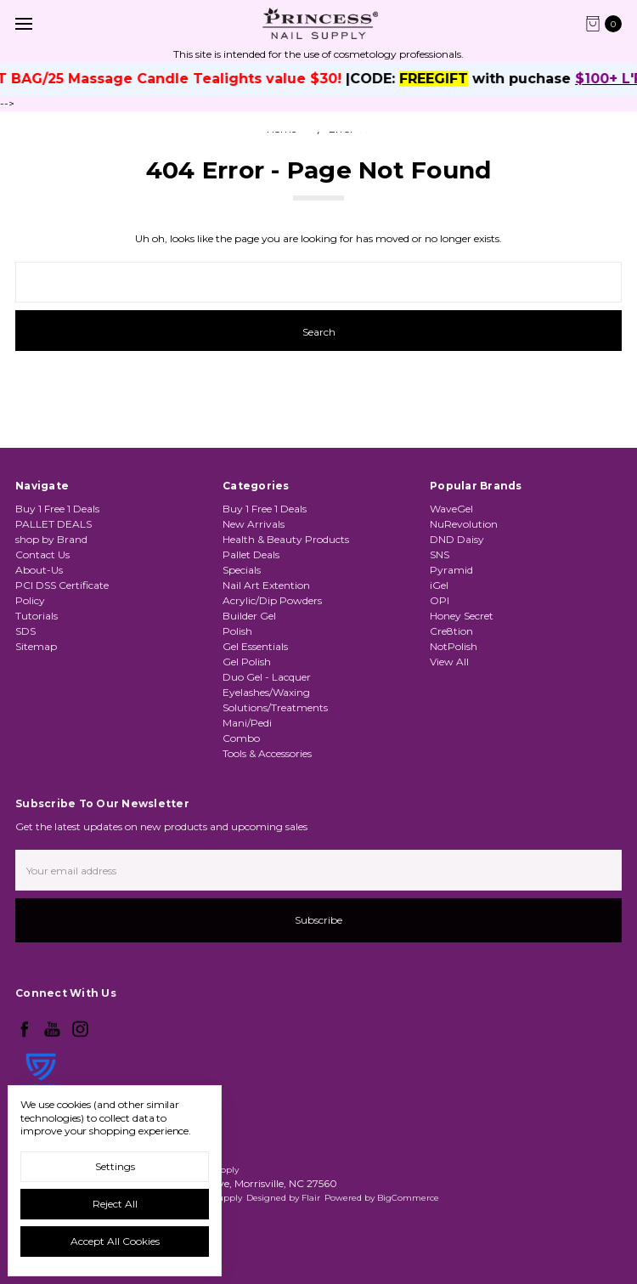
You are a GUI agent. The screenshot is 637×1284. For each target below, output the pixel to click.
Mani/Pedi (247, 722)
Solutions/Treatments (275, 707)
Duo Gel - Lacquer (267, 676)
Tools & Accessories (267, 753)
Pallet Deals (251, 554)
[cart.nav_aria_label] (607, 23)
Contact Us (42, 554)
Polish (237, 631)
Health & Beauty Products (286, 539)
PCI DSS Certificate (62, 585)
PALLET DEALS (53, 524)
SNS (439, 554)
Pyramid (451, 569)
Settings (115, 1166)
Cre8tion (451, 631)
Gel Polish (247, 661)
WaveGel (451, 508)
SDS (25, 631)
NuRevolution (464, 524)
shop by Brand (51, 539)
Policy (30, 600)
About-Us (39, 569)
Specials (242, 569)
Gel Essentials (255, 646)
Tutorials (36, 615)
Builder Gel (249, 615)
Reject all (115, 1203)
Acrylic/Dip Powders (272, 600)
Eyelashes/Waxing (266, 692)
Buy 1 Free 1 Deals (57, 508)
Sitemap (36, 646)
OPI (439, 600)
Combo (241, 738)
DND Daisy (457, 539)
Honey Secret (461, 615)
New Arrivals (254, 524)
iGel (439, 585)
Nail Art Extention (266, 585)
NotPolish (453, 646)
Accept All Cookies (115, 1241)
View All (449, 661)
